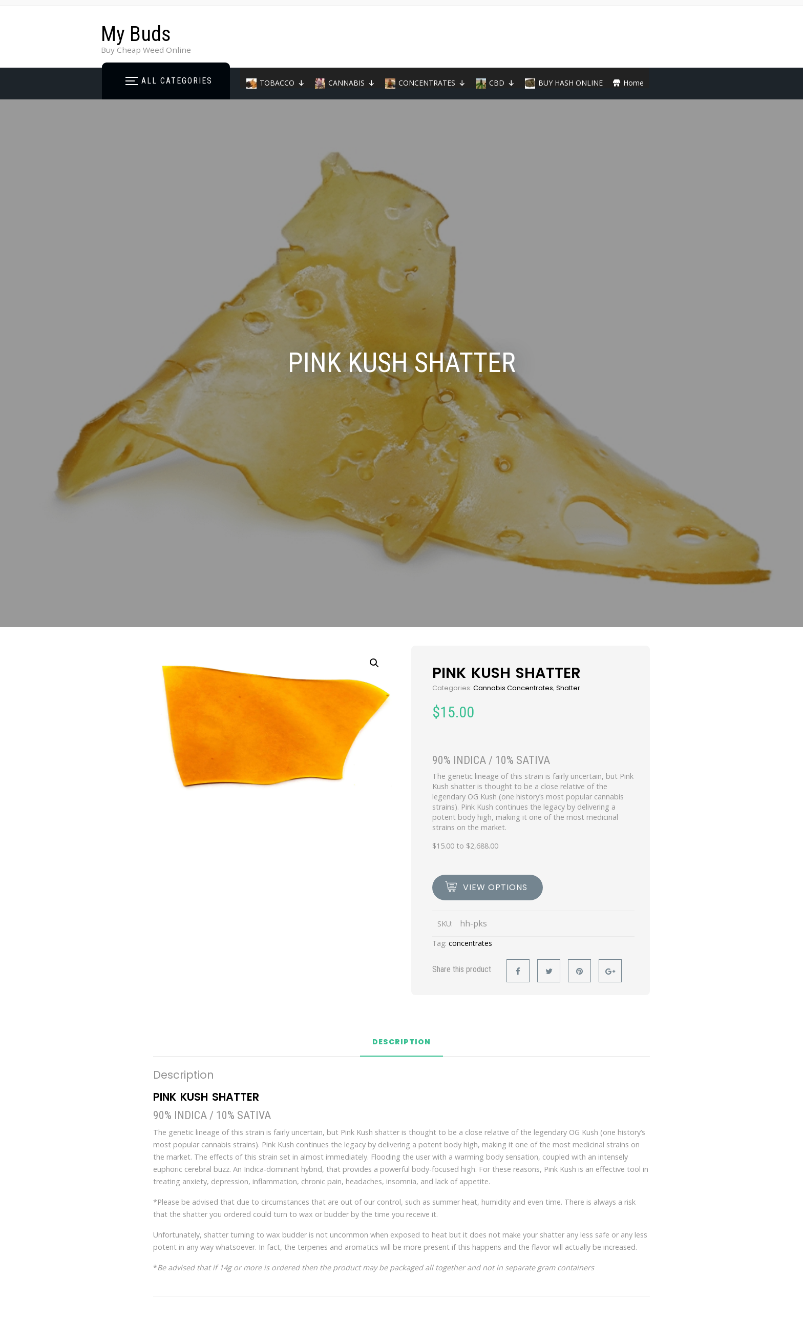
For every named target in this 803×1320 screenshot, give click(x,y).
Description (401, 1042)
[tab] (401, 1046)
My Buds (136, 34)
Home (633, 83)
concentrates (470, 943)
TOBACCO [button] (282, 83)
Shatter (568, 688)
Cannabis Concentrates (513, 688)
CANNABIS (351, 83)
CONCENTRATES (432, 83)
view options (495, 887)
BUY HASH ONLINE (570, 83)
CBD (502, 83)
